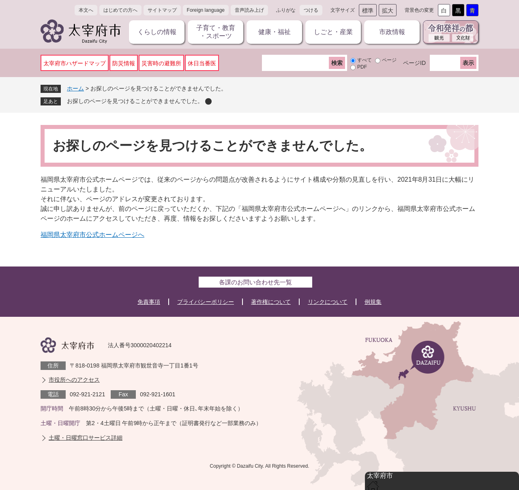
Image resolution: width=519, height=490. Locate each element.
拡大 (387, 10)
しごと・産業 (333, 31)
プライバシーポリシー (205, 302)
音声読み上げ (249, 10)
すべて (364, 60)
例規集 (373, 302)
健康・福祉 (274, 31)
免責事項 (148, 302)
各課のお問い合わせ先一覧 (255, 282)
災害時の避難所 (161, 63)
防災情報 (123, 63)
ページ (389, 60)
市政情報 (392, 31)
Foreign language (206, 10)
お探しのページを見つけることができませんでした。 (135, 101)
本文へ (86, 10)
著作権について (271, 302)
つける (311, 10)
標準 (367, 10)
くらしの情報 (156, 31)
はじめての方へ (120, 10)
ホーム (75, 88)
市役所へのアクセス (74, 379)
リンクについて (327, 302)
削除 (208, 101)
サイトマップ (162, 10)
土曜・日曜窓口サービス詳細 (85, 437)
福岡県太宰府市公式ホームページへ (92, 234)
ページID (414, 63)
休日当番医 (202, 63)
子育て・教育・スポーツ (215, 31)
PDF (362, 67)
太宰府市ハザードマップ (74, 63)
